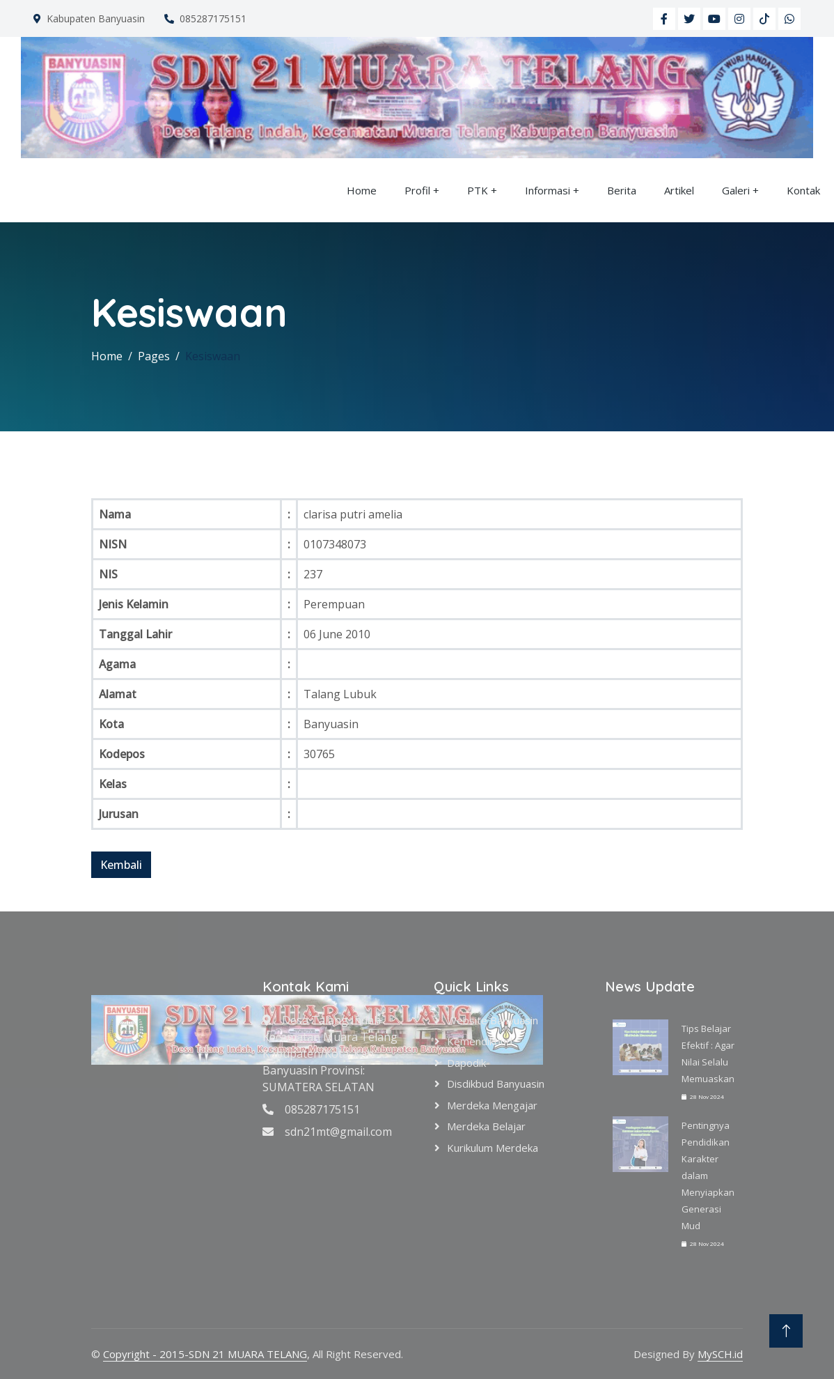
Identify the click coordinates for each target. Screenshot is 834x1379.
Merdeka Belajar (486, 1126)
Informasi (547, 190)
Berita (621, 190)
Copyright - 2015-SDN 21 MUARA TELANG (205, 1354)
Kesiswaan (212, 356)
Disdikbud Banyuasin (495, 1084)
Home (362, 190)
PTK (477, 190)
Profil (417, 190)
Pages (154, 356)
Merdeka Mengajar (492, 1105)
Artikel (679, 190)
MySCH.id (720, 1354)
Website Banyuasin (492, 1020)
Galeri (736, 190)
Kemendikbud (479, 1041)
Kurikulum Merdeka (492, 1148)
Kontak (803, 190)
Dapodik (466, 1063)
